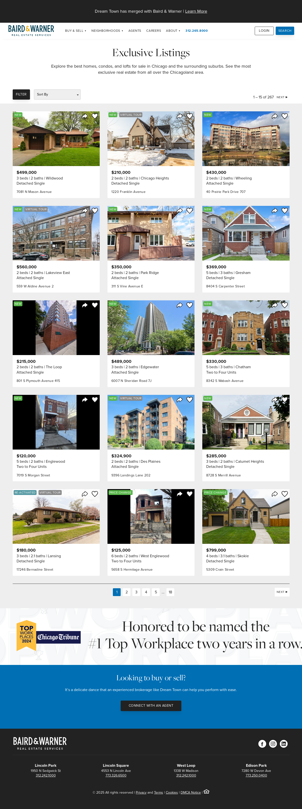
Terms (158, 792)
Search (285, 30)
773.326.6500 (116, 775)
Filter (21, 94)
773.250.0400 (256, 775)
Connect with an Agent (151, 705)
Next (281, 97)
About (171, 30)
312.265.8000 (196, 30)
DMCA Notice (191, 792)
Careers (153, 30)
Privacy (141, 792)
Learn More (196, 11)
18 (170, 592)
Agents (135, 30)
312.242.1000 (46, 775)
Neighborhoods (105, 30)
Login (264, 30)
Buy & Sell (74, 30)
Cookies (172, 792)
